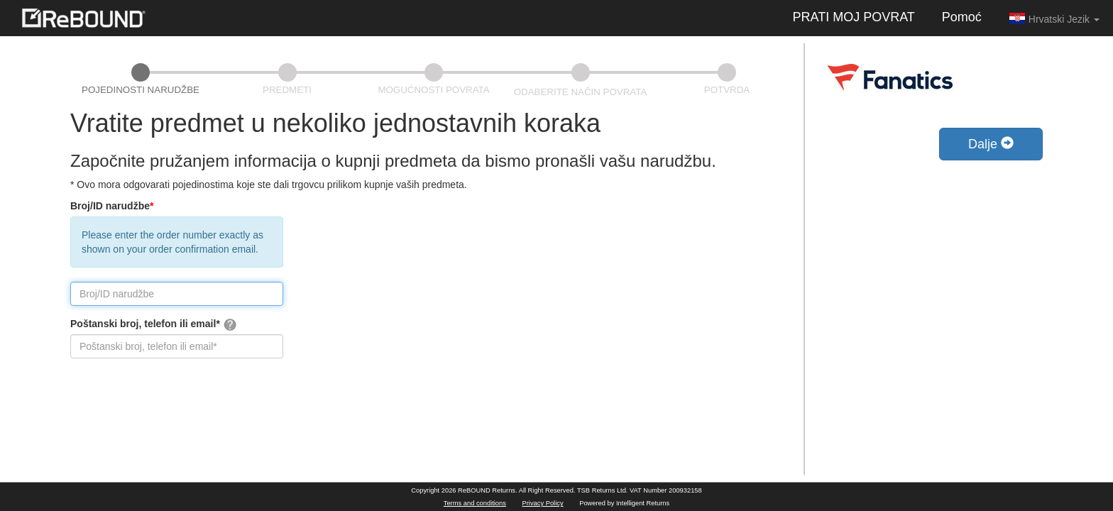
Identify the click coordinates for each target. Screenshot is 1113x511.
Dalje (991, 143)
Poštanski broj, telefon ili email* (153, 324)
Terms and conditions (475, 503)
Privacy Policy (543, 503)
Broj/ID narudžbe (111, 205)
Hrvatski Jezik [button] (1054, 18)
